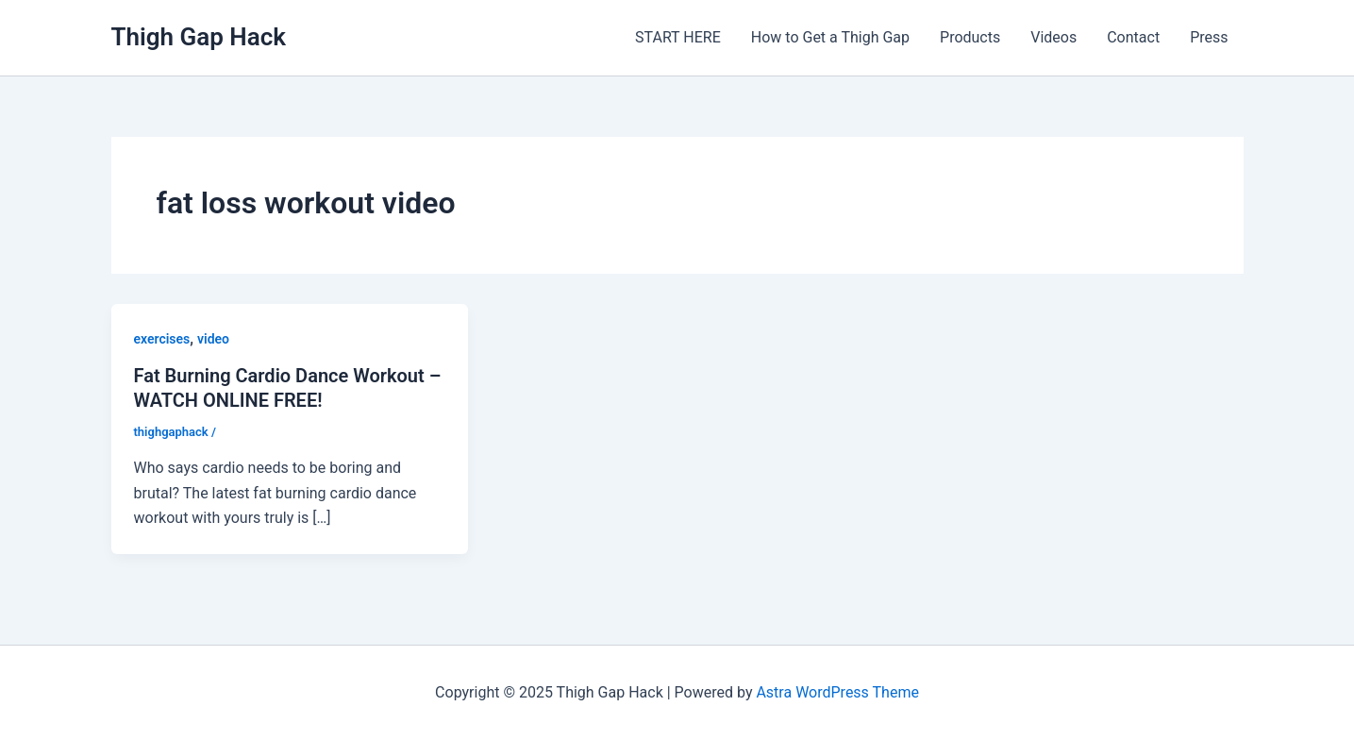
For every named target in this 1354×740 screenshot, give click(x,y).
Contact (1133, 37)
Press (1209, 37)
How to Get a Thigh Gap (830, 37)
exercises (162, 338)
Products (970, 37)
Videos (1053, 37)
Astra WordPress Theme (837, 692)
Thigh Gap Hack (198, 37)
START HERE (678, 37)
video (213, 338)
